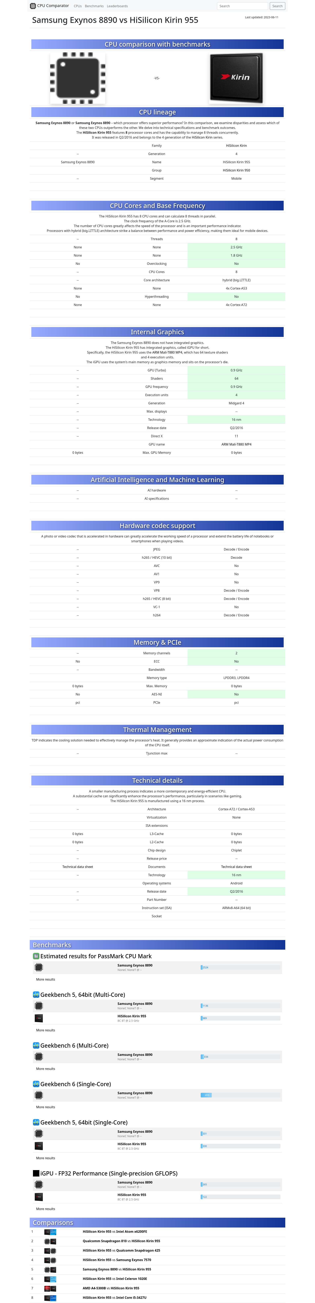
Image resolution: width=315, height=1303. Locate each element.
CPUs (78, 6)
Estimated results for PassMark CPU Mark (96, 956)
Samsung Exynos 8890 (135, 965)
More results (45, 979)
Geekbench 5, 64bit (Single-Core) (84, 1122)
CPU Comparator (49, 6)
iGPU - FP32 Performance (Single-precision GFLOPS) (109, 1173)
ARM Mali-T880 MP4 (167, 352)
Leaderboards (117, 6)
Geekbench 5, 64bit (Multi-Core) (82, 994)
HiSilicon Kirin (202, 137)
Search (277, 6)
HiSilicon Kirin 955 (132, 1016)
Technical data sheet (77, 867)
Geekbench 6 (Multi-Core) (74, 1045)
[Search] (242, 6)
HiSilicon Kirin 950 (236, 170)
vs (115, 1231)
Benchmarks (94, 6)
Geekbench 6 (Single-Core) (75, 1084)
